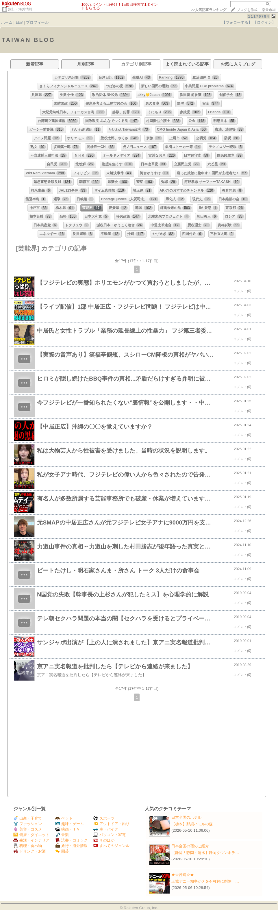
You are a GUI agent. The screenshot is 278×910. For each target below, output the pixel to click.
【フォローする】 (237, 22)
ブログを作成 (247, 10)
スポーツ (103, 818)
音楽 (62, 835)
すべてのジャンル (111, 846)
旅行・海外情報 (20, 9)
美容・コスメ (27, 829)
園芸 (62, 851)
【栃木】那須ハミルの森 (192, 824)
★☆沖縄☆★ (182, 874)
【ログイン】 (264, 22)
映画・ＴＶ (67, 829)
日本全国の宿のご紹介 (190, 846)
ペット (64, 818)
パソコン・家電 (109, 835)
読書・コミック (71, 840)
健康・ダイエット (31, 835)
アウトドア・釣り (111, 824)
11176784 (258, 16)
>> (208, 10)
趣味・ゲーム (69, 824)
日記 (19, 22)
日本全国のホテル (186, 817)
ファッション (27, 824)
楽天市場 (269, 10)
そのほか (103, 840)
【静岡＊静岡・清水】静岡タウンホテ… (205, 852)
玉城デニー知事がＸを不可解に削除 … (205, 881)
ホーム (6, 22)
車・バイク (105, 829)
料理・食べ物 (27, 846)
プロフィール (37, 22)
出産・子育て (27, 818)
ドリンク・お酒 (29, 851)
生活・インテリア (31, 840)
